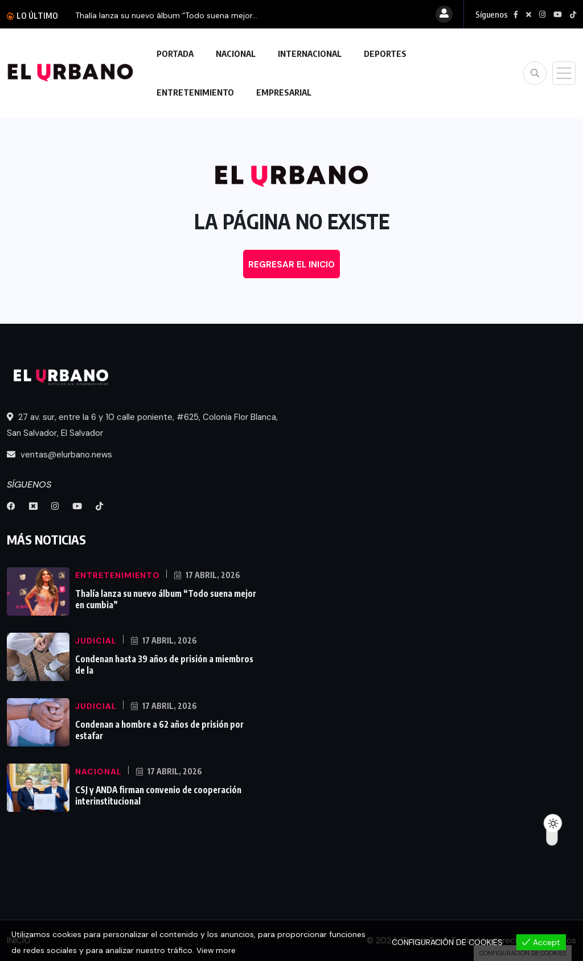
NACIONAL (236, 53)
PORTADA (175, 53)
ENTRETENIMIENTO (195, 92)
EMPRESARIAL (283, 92)
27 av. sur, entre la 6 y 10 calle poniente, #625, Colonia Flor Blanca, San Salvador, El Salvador (142, 425)
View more (216, 950)
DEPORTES (385, 53)
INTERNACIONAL (310, 53)
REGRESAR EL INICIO (291, 264)
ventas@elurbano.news (59, 454)
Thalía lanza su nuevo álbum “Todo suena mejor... (166, 15)
